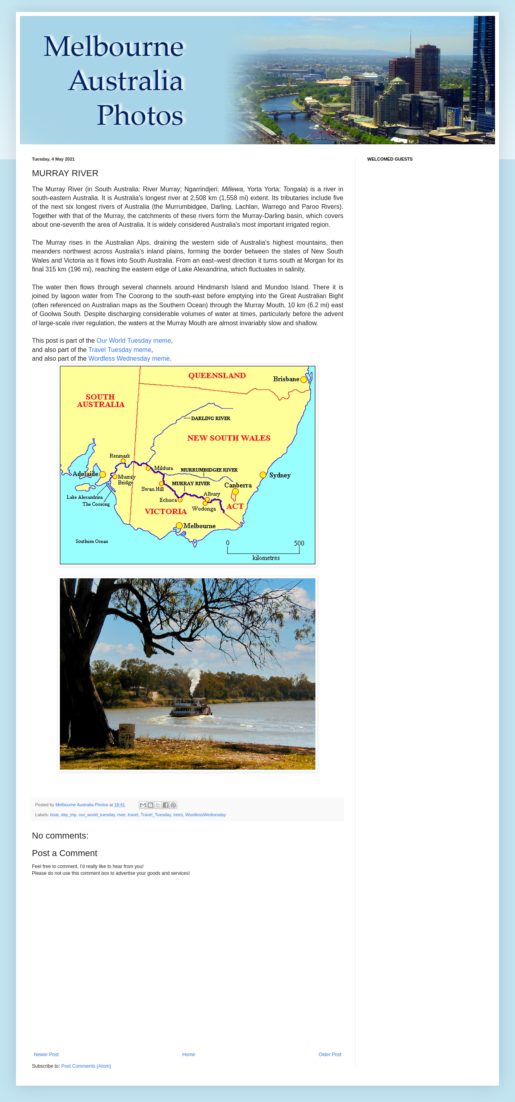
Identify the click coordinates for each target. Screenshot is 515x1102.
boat (54, 814)
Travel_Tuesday (156, 814)
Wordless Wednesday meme (129, 358)
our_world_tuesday (97, 814)
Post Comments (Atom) (86, 1066)
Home (188, 1054)
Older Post (330, 1054)
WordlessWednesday (205, 814)
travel (133, 814)
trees (178, 814)
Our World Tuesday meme (134, 340)
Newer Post (46, 1054)
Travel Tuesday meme (119, 349)
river (121, 814)
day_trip (68, 814)
